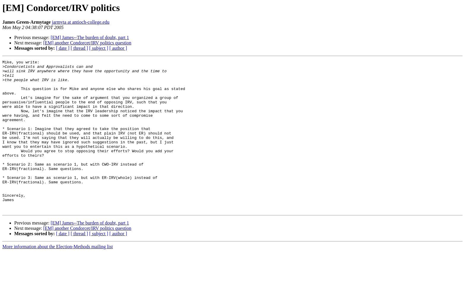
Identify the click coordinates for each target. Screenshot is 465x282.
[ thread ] (79, 48)
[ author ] (118, 48)
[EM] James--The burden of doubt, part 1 (90, 37)
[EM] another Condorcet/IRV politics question (87, 42)
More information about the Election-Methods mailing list (57, 276)
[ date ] (62, 48)
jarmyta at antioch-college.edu (80, 22)
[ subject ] (98, 48)
